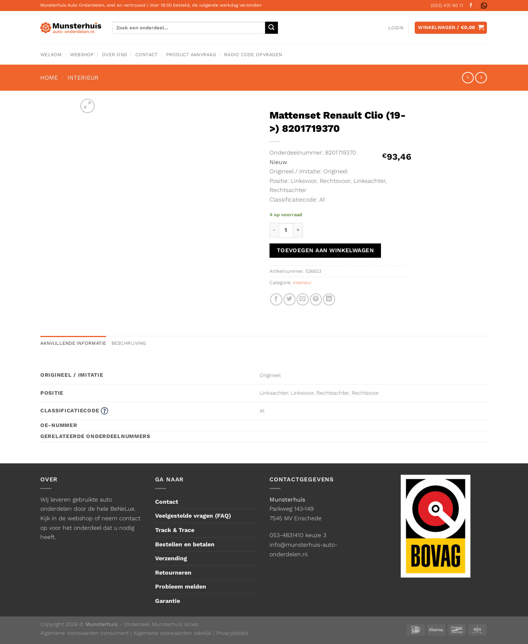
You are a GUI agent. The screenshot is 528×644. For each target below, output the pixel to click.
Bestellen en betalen (184, 544)
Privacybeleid (232, 633)
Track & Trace (174, 530)
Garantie (167, 600)
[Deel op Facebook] (276, 299)
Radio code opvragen (253, 54)
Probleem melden (180, 586)
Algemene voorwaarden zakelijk (172, 633)
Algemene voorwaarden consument (84, 633)
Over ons (114, 54)
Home (49, 77)
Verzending (171, 558)
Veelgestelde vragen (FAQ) (193, 515)
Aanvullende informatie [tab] (73, 343)
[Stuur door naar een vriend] (303, 299)
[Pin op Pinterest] (316, 299)
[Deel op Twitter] (289, 299)
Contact (146, 54)
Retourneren (173, 572)
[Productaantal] (286, 230)
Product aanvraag (191, 54)
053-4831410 (287, 535)
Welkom (51, 54)
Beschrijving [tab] (128, 343)
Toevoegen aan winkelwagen (325, 250)
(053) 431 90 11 (447, 5)
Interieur (83, 77)
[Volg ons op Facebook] (471, 5)
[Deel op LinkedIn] (329, 299)
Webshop (82, 54)
